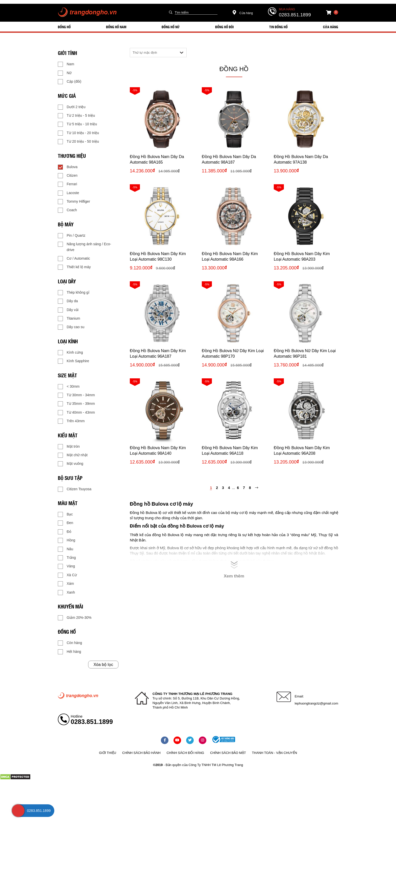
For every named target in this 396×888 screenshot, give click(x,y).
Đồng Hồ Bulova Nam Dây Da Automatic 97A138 (301, 159)
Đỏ (64, 531)
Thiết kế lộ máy (74, 267)
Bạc (65, 514)
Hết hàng (69, 651)
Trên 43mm (71, 421)
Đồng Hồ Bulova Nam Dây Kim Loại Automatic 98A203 (302, 256)
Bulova (68, 167)
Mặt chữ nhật (73, 455)
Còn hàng (70, 643)
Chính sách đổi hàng (185, 753)
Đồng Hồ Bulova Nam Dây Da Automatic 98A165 (157, 159)
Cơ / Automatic (74, 258)
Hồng (66, 540)
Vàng (66, 566)
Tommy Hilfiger (74, 201)
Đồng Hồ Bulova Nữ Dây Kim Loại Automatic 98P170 (233, 353)
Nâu (65, 549)
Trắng (67, 557)
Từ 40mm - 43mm (76, 412)
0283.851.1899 (295, 14)
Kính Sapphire (73, 361)
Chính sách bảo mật (228, 753)
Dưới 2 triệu (71, 107)
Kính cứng (70, 352)
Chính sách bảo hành (141, 753)
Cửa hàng (243, 13)
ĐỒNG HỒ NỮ (171, 26)
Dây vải (68, 310)
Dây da (68, 301)
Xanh (66, 592)
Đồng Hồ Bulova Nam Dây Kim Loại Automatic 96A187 (158, 353)
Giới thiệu (107, 753)
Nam (66, 64)
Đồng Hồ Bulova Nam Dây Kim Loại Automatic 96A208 (302, 450)
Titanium (69, 318)
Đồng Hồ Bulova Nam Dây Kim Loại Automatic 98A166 (230, 256)
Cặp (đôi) (69, 81)
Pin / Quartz (71, 235)
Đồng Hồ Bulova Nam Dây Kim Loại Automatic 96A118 (230, 450)
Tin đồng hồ (278, 26)
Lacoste (68, 193)
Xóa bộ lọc (103, 664)
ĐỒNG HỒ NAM (116, 26)
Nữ (64, 73)
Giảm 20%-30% (74, 617)
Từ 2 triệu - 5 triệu (76, 115)
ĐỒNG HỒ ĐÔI (224, 26)
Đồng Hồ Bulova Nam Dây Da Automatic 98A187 (229, 159)
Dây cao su (71, 327)
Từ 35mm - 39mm (76, 403)
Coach (67, 210)
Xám (66, 583)
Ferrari (67, 184)
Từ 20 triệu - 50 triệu (78, 141)
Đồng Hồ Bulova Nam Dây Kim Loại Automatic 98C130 (158, 256)
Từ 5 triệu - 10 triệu (77, 124)
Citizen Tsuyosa (74, 489)
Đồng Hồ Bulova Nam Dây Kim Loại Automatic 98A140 (158, 450)
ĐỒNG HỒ (64, 26)
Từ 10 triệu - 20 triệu (78, 133)
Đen (65, 523)
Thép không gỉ (73, 292)
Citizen (68, 175)
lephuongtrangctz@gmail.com (316, 703)
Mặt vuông (70, 463)
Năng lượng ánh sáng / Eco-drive (84, 247)
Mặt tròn (69, 446)
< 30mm (69, 386)
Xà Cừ (67, 575)
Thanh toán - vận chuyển (274, 753)
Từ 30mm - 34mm (76, 395)
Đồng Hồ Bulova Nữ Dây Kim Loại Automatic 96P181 (305, 353)
